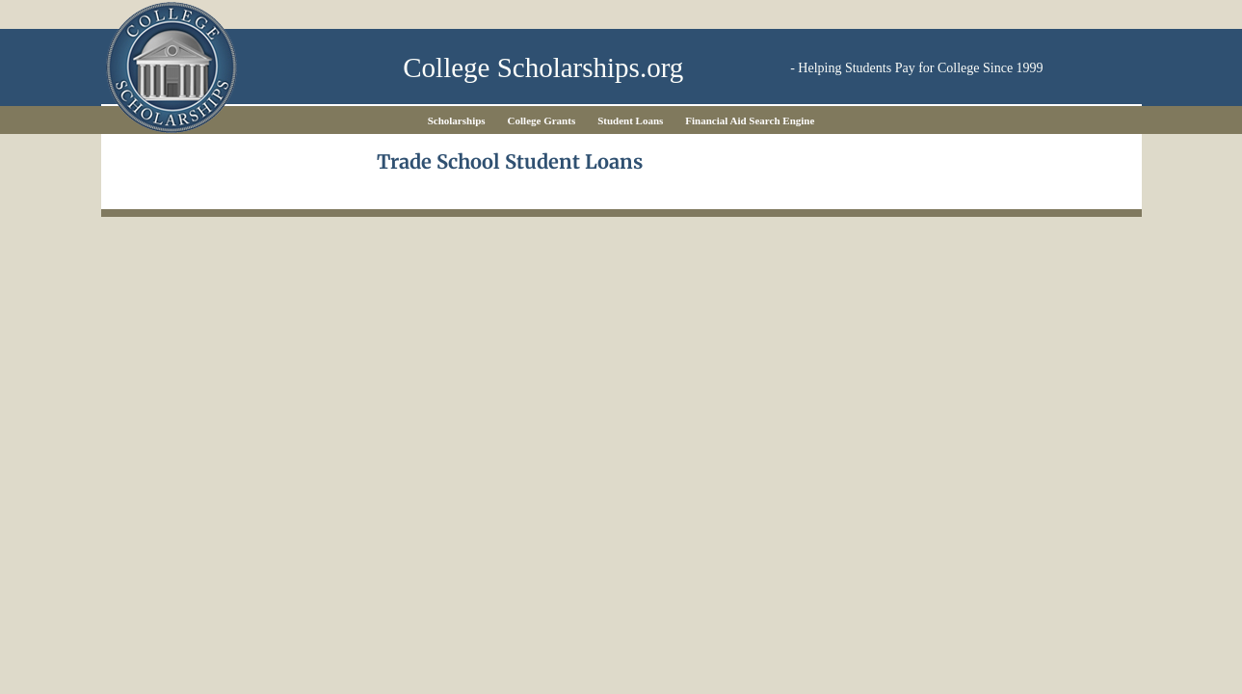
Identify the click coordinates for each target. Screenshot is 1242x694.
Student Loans (630, 120)
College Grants (542, 120)
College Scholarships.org (543, 68)
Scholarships (457, 120)
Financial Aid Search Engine (749, 120)
